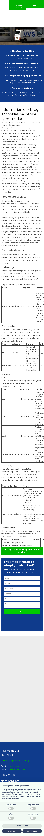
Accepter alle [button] (32, 831)
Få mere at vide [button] (22, 826)
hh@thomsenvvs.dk (17, 769)
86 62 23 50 (14, 766)
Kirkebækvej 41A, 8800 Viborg (15, 760)
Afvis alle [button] (11, 831)
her (27, 178)
